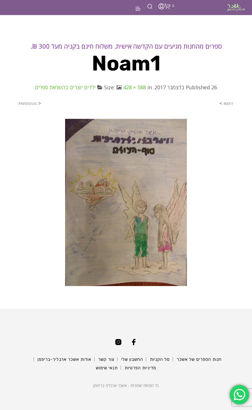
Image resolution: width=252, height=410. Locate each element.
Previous (27, 103)
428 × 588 (134, 87)
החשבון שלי (132, 359)
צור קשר (106, 359)
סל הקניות (160, 359)
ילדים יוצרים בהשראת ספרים (65, 87)
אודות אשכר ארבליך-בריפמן (64, 359)
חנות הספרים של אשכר (199, 359)
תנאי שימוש (107, 367)
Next (229, 103)
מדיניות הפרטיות (140, 367)
